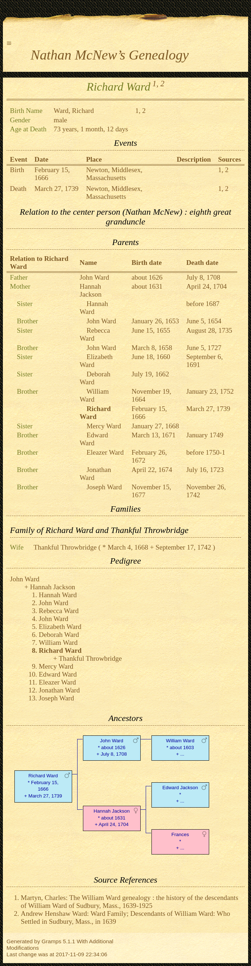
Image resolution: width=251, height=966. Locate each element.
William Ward (94, 395)
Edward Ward (94, 439)
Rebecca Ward (59, 611)
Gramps (51, 941)
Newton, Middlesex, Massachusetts (114, 174)
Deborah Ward (59, 634)
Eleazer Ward (105, 452)
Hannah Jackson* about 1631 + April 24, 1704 (112, 817)
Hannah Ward (94, 307)
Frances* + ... (180, 841)
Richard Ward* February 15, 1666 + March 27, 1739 (43, 786)
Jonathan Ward (59, 690)
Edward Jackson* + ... (180, 794)
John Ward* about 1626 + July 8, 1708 (112, 747)
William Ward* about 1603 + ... (180, 747)
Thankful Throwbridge (65, 547)
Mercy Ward (104, 426)
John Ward (94, 277)
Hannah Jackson (91, 290)
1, (156, 83)
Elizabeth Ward (60, 626)
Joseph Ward (104, 487)
